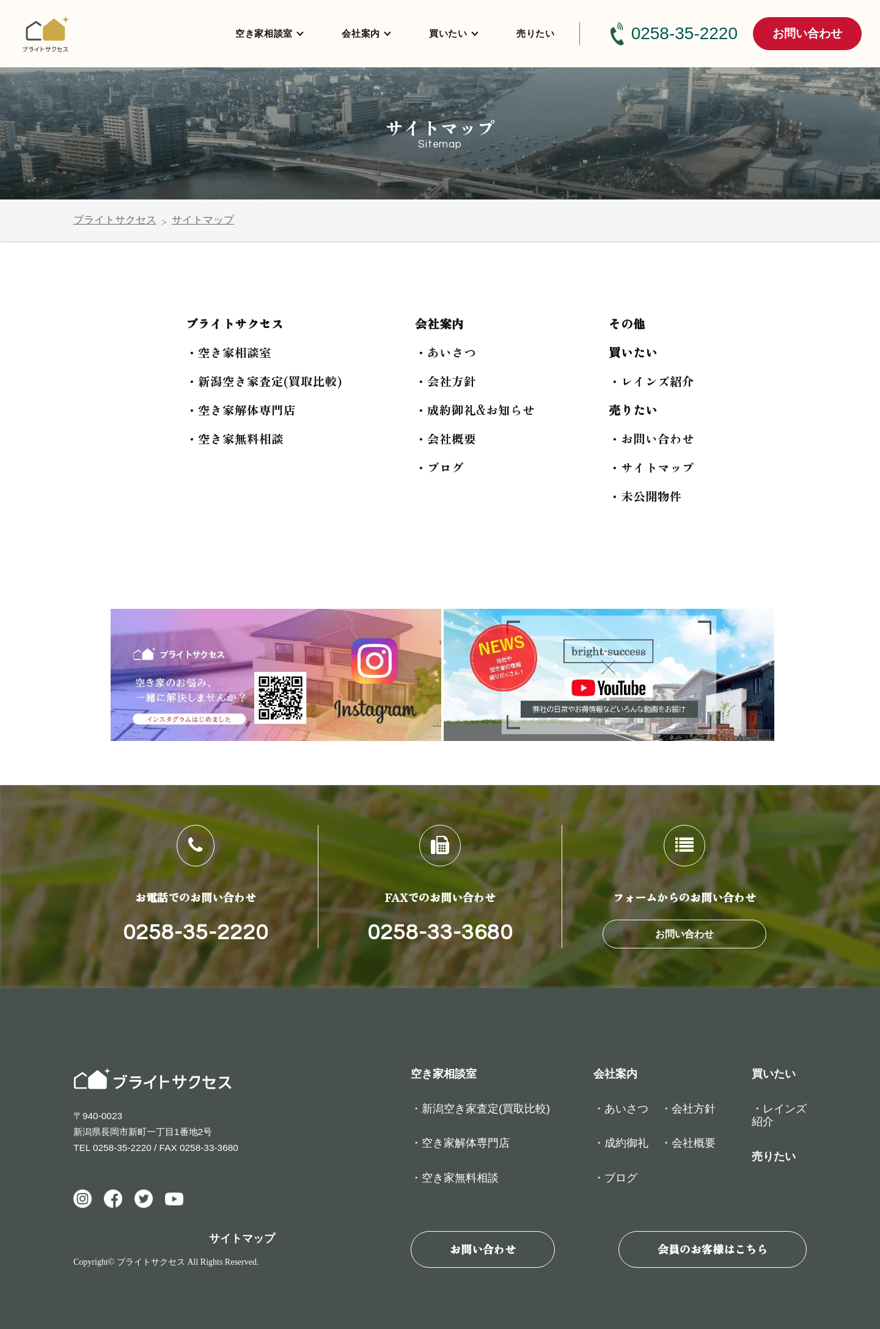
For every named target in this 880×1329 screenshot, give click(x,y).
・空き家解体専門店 (241, 410)
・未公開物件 (645, 496)
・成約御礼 (620, 1143)
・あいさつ (445, 352)
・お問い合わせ (651, 438)
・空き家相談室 (228, 352)
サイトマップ (203, 220)
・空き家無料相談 (235, 438)
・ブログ (439, 467)
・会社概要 (445, 438)
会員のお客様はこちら (713, 1249)
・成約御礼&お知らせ (475, 410)
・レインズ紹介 (651, 381)
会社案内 (361, 33)
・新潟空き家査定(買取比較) (264, 381)
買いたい (448, 33)
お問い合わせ (807, 33)
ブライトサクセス (114, 220)
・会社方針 (445, 381)
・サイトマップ (651, 467)
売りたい (535, 33)
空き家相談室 (264, 33)
